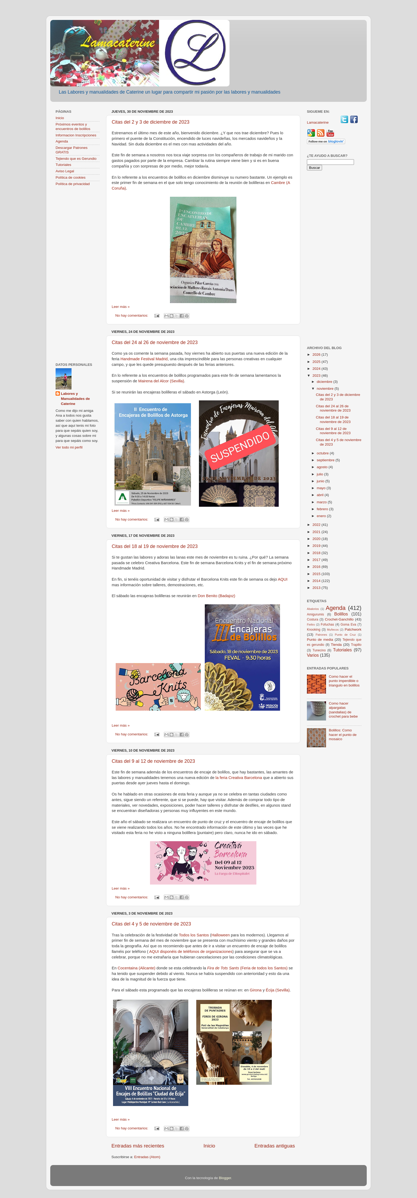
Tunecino (319, 650)
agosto (322, 467)
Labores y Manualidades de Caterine (75, 399)
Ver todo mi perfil (69, 447)
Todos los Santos (193, 935)
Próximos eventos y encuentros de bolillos (73, 126)
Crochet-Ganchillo (339, 619)
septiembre (326, 460)
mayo (322, 488)
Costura (312, 619)
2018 (317, 553)
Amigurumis (315, 614)
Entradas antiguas (275, 1146)
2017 (317, 560)
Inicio (209, 1146)
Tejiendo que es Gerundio (76, 159)
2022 (317, 525)
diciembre (325, 382)
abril (320, 495)
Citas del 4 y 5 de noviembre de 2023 (151, 924)
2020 (317, 539)
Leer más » (121, 307)
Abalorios (313, 608)
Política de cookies (71, 177)
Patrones (321, 634)
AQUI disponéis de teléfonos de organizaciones (190, 951)
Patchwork (353, 629)
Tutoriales (63, 165)
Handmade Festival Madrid (144, 359)
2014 (317, 581)
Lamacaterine (318, 122)
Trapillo (356, 645)
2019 (317, 546)
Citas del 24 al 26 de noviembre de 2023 (155, 342)
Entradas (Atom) (147, 1157)
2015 (317, 574)
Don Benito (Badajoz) (216, 596)
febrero (323, 509)
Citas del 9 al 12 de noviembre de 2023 (153, 761)
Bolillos (341, 613)
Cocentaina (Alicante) (137, 968)
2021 (317, 532)
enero (322, 516)
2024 (317, 369)
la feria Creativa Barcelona (238, 778)
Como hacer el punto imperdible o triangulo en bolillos (344, 681)
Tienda (336, 645)
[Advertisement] (77, 275)
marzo (322, 502)
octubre (323, 453)
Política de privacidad (73, 184)
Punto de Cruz (345, 634)
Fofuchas (327, 624)
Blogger (225, 1178)
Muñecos (333, 629)
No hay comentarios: (132, 315)
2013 (317, 588)
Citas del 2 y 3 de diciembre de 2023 (150, 122)
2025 (317, 362)
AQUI (282, 579)
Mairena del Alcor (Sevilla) (161, 381)
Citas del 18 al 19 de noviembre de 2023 (155, 546)
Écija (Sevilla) (278, 990)
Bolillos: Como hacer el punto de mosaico (342, 734)
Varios (313, 655)
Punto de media (320, 640)
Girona (256, 990)
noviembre (326, 389)
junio (321, 481)
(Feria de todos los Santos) (247, 968)
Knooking (313, 629)
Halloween (220, 935)
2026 (317, 355)
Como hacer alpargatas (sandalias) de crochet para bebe (343, 709)
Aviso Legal (65, 171)
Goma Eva (348, 624)
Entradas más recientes (137, 1146)
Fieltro (311, 624)
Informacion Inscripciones (76, 135)
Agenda (62, 141)
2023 (317, 376)
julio (320, 474)
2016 (317, 567)
